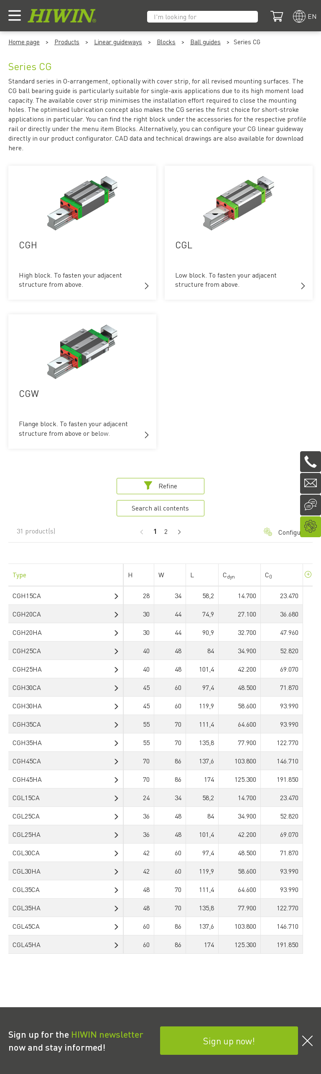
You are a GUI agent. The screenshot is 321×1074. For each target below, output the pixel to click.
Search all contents (160, 507)
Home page (24, 42)
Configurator (284, 532)
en (312, 16)
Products (66, 42)
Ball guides (205, 42)
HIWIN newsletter (107, 1034)
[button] (146, 286)
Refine (160, 485)
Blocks (166, 42)
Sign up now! (229, 1040)
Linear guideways (118, 42)
